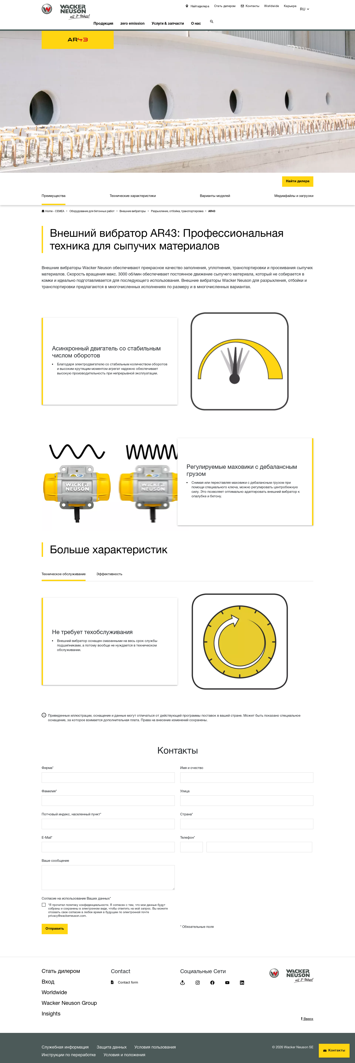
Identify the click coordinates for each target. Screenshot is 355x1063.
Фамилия (49, 785)
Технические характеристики (133, 190)
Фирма (47, 762)
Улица (184, 785)
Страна (186, 808)
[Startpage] (69, 12)
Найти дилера (297, 175)
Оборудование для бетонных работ (92, 205)
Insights (51, 1008)
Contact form (128, 976)
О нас (212, 17)
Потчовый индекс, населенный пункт (71, 808)
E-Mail (47, 832)
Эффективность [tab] (109, 568)
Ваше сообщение (55, 855)
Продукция (111, 17)
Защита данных (112, 1041)
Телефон (187, 832)
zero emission (143, 17)
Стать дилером (228, 6)
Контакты (255, 6)
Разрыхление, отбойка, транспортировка (177, 205)
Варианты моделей (215, 190)
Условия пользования (155, 1041)
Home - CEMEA (54, 205)
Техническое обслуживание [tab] (64, 568)
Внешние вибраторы (133, 205)
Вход (48, 976)
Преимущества (53, 190)
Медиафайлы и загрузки (293, 190)
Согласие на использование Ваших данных (76, 893)
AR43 (211, 205)
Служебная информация (65, 1041)
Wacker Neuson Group (69, 997)
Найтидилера (203, 6)
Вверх (307, 1013)
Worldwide (275, 6)
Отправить (55, 923)
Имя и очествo (191, 762)
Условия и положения (124, 1048)
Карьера (293, 6)
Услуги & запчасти (180, 17)
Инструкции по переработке (69, 1048)
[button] (309, 7)
